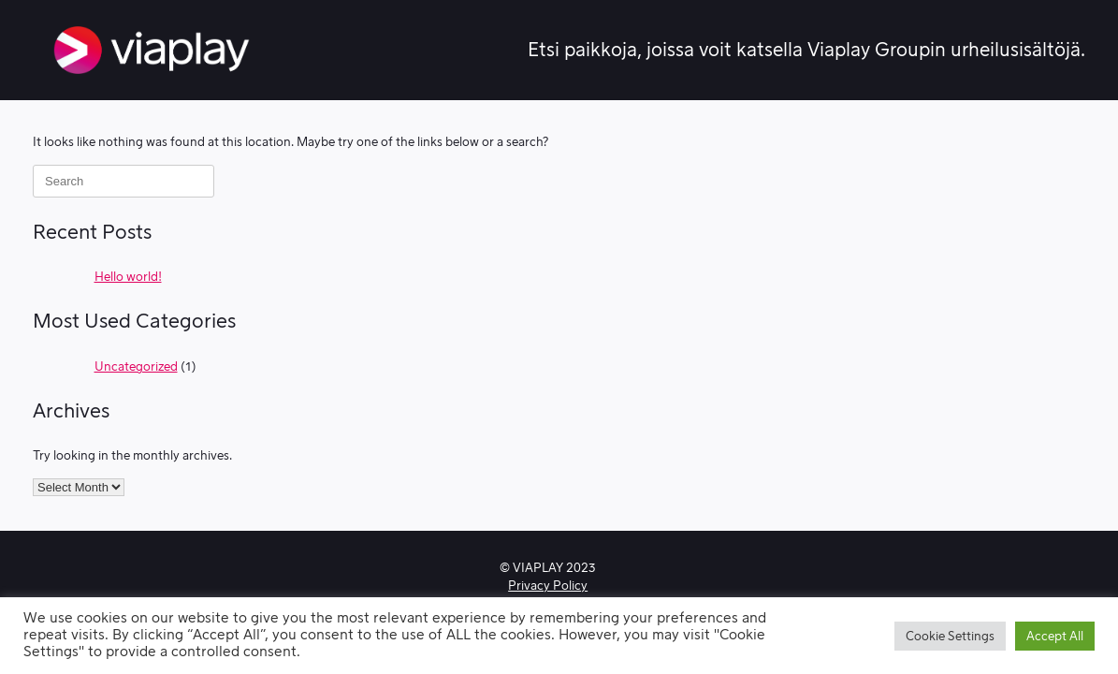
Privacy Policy (548, 585)
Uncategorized (136, 366)
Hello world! (128, 277)
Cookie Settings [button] (950, 636)
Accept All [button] (1054, 636)
